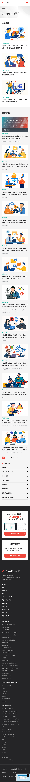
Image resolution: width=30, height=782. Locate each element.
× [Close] (28, 775)
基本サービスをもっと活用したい (10, 668)
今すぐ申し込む (15, 534)
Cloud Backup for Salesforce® (9, 716)
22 (11, 457)
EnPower (4, 744)
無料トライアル (6, 616)
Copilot (4, 693)
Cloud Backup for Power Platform (10, 719)
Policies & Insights (6, 731)
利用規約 (4, 772)
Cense (3, 749)
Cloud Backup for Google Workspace (11, 714)
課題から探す (5, 621)
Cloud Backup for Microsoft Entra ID (11, 724)
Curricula (4, 752)
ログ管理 (4, 658)
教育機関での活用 (6, 676)
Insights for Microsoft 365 (8, 734)
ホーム (4, 584)
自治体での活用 (5, 673)
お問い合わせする (15, 556)
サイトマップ (5, 769)
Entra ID (4, 701)
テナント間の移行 (6, 627)
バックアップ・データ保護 (8, 655)
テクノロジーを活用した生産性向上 (10, 665)
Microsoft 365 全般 (6, 686)
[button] (27, 2)
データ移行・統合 (6, 637)
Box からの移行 (5, 630)
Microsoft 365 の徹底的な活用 (9, 663)
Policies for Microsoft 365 (8, 737)
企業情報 (4, 603)
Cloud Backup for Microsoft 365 (9, 711)
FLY (3, 726)
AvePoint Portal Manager (8, 760)
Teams (3, 688)
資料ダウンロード (7, 613)
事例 (3, 594)
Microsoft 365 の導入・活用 (8, 624)
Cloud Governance (6, 729)
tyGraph (4, 747)
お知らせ (4, 606)
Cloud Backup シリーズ (7, 709)
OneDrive (4, 696)
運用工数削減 (5, 645)
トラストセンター (12, 772)
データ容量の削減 (6, 647)
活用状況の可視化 (6, 642)
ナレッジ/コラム (6, 600)
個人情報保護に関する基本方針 (18, 769)
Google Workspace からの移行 (9, 632)
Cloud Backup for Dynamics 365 (10, 721)
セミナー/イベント (7, 597)
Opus (3, 739)
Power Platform (6, 698)
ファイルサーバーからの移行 (9, 635)
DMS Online (5, 757)
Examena (4, 754)
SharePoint (4, 691)
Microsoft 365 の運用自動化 (8, 640)
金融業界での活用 (6, 678)
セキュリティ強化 (6, 653)
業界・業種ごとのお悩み (8, 670)
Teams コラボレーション (8, 650)
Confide (4, 742)
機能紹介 (4, 590)
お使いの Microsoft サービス (10, 683)
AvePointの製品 (6, 705)
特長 (3, 587)
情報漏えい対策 (5, 660)
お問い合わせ (5, 609)
